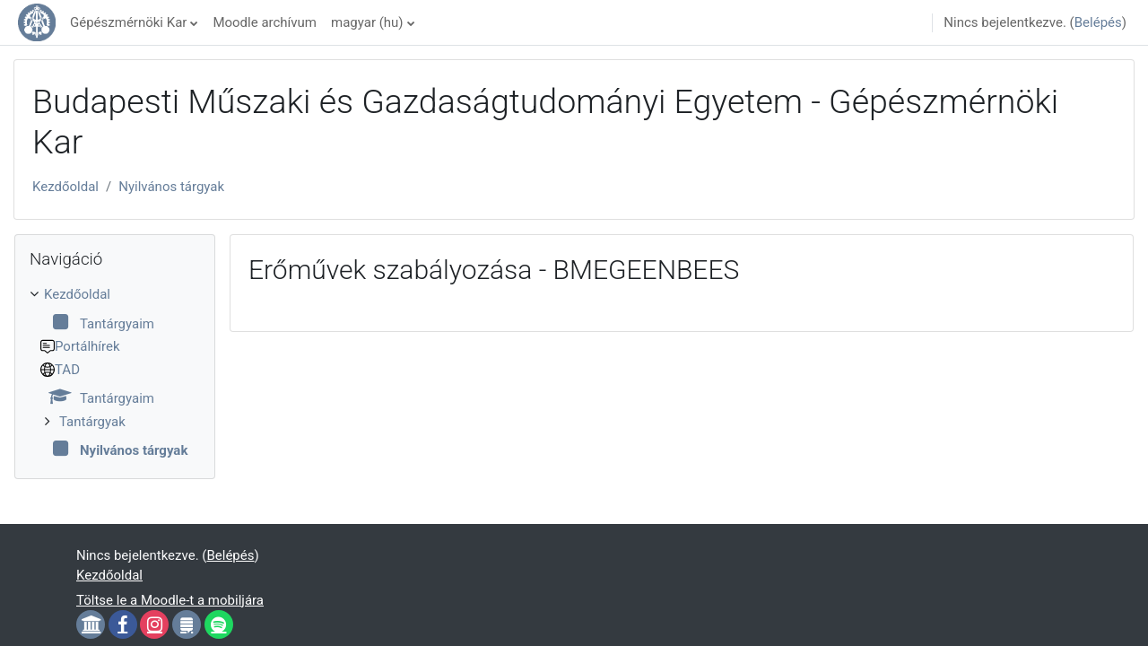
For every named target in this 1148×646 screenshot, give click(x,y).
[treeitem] (115, 372)
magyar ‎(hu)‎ (367, 22)
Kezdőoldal (65, 187)
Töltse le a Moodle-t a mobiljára (170, 600)
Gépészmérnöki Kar (128, 22)
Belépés (1098, 22)
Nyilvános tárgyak (171, 187)
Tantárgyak (92, 422)
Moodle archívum (265, 22)
